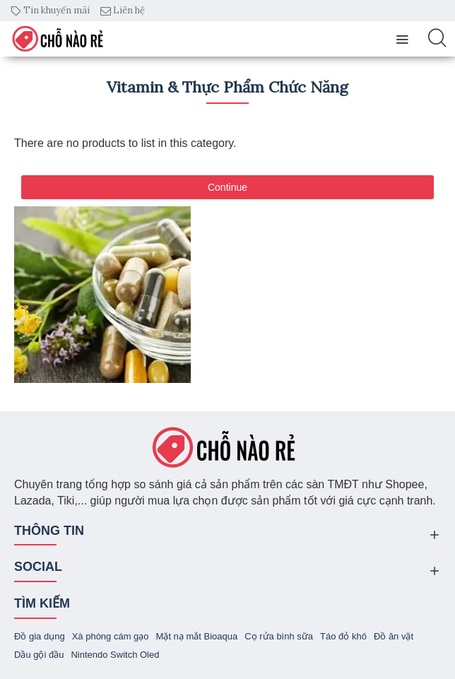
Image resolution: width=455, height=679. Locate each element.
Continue (227, 187)
